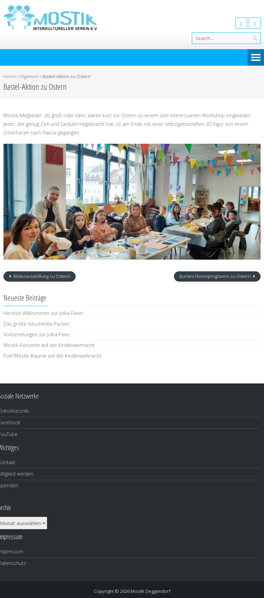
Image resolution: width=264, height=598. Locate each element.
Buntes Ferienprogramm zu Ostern (215, 276)
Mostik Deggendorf (150, 591)
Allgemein (29, 76)
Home (9, 76)
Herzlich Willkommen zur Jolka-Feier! (43, 313)
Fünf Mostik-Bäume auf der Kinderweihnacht (52, 355)
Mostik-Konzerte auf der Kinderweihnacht (49, 345)
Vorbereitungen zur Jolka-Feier (36, 334)
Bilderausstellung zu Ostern (41, 276)
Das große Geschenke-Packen (36, 323)
